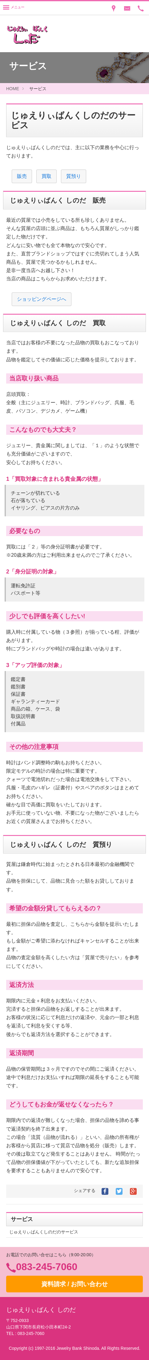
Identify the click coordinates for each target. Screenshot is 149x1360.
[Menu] (14, 8)
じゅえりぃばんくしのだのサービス (43, 1231)
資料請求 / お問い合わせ (74, 1284)
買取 (46, 176)
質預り (73, 176)
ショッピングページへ (41, 299)
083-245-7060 (46, 1266)
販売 (22, 176)
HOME (12, 88)
